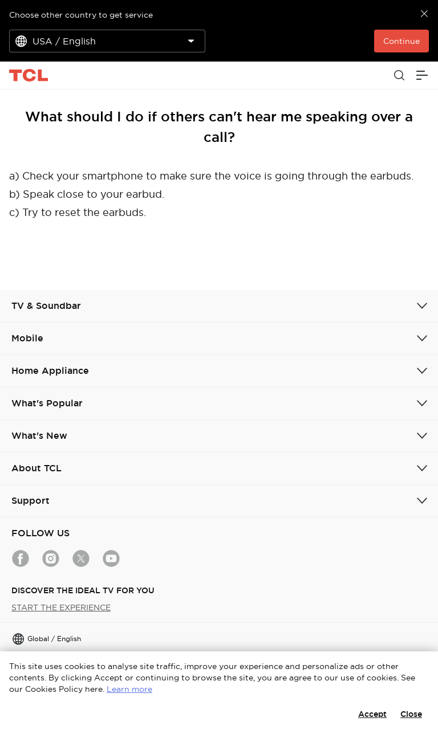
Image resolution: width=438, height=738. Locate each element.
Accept (372, 714)
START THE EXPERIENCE (61, 607)
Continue (401, 41)
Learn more (129, 689)
